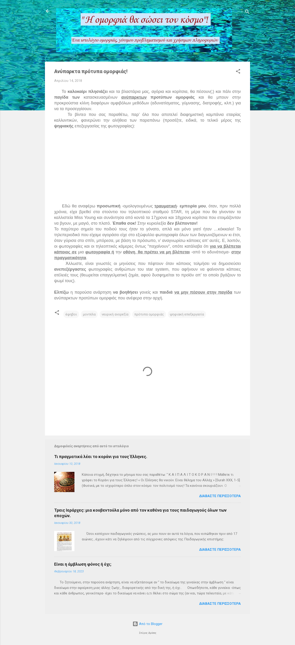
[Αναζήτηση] (247, 13)
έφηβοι (71, 314)
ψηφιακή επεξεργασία (187, 314)
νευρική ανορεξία (115, 314)
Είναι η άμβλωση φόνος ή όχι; (82, 564)
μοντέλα (89, 314)
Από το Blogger (147, 624)
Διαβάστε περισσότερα (220, 496)
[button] (238, 72)
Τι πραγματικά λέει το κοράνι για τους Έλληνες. (100, 456)
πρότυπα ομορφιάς (149, 314)
